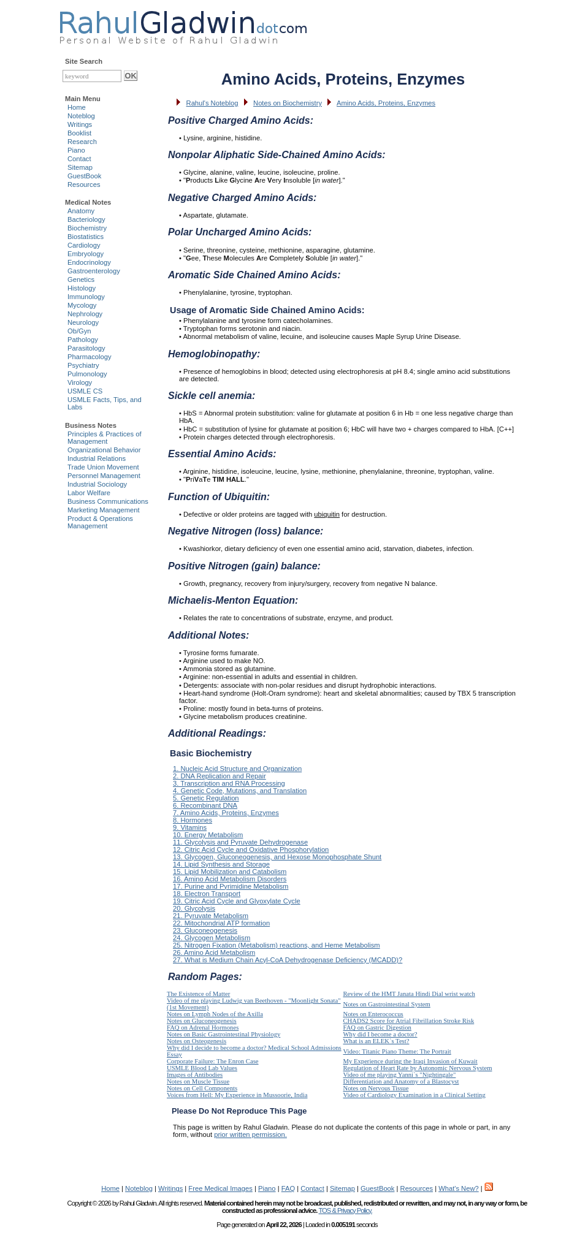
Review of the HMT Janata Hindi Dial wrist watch (409, 993)
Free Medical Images (220, 1188)
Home (76, 107)
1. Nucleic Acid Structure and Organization (237, 768)
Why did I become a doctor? (380, 1034)
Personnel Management (103, 475)
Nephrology (84, 313)
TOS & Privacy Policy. (345, 1210)
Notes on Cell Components (202, 1088)
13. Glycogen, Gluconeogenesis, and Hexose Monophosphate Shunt (277, 857)
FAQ (288, 1188)
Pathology (82, 339)
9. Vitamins (190, 827)
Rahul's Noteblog (212, 103)
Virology (79, 382)
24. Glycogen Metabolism (211, 937)
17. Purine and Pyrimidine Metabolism (230, 886)
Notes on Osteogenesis (196, 1041)
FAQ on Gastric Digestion (377, 1027)
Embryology (85, 253)
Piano (76, 150)
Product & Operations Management (100, 522)
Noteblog (81, 116)
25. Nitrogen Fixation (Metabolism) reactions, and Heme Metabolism (276, 945)
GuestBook (84, 176)
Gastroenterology (93, 271)
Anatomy (80, 211)
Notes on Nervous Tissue (376, 1088)
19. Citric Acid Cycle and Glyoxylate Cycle (236, 901)
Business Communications (107, 501)
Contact (79, 158)
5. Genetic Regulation (206, 798)
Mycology (81, 305)
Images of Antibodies (195, 1074)
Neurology (83, 322)
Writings (79, 124)
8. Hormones (192, 820)
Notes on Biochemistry (287, 103)
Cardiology (83, 245)
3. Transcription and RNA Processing (229, 783)
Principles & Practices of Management (104, 437)
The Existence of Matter (198, 993)
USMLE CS (84, 391)
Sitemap (80, 167)
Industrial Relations (96, 458)
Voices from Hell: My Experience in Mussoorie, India (237, 1095)
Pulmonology (87, 374)
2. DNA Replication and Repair (219, 776)
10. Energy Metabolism (208, 834)
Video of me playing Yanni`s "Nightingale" (399, 1074)
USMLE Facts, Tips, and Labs (104, 403)
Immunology (86, 296)
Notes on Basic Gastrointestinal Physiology (223, 1034)
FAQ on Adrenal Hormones (203, 1027)
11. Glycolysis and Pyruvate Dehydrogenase (240, 842)
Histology (81, 288)
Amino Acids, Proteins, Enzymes (386, 103)
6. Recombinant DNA (205, 805)
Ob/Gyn (79, 331)
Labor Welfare (88, 492)
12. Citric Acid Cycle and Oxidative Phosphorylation (251, 849)
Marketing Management (103, 510)
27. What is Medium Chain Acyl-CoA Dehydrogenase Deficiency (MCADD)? (287, 959)
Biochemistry (87, 228)
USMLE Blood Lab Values (202, 1068)
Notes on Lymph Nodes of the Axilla (215, 1014)
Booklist (79, 133)
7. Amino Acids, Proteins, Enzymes (226, 812)
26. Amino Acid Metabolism (214, 952)
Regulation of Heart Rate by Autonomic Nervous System (417, 1068)
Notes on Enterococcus (373, 1014)
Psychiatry (83, 365)
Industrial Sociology (97, 484)
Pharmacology (89, 356)
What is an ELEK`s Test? (376, 1041)
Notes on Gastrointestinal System (386, 1004)
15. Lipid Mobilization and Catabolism (229, 871)
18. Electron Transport (206, 893)
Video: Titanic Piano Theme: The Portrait (397, 1051)
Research (82, 141)
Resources (83, 184)
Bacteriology (86, 219)
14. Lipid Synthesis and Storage (221, 864)
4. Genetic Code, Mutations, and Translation (240, 790)
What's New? (458, 1188)
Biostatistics (85, 236)
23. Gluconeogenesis (205, 930)
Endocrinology (89, 262)
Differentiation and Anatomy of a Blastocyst (401, 1081)
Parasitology (86, 348)
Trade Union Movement (103, 467)
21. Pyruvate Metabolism (210, 915)
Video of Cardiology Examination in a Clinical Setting (414, 1095)
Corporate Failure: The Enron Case (213, 1061)
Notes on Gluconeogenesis (202, 1020)
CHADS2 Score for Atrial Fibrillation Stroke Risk (409, 1020)
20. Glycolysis (194, 908)
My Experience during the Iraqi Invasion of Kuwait (410, 1061)
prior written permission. (250, 1134)
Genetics (80, 279)
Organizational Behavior (103, 450)
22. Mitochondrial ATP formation (221, 923)
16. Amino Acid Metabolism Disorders (229, 879)
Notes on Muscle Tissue (198, 1081)
